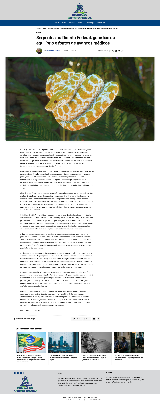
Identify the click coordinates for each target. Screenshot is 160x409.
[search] (15, 10)
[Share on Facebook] (109, 50)
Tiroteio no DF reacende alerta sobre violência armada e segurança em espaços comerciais (128, 358)
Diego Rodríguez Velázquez (55, 51)
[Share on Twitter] (112, 50)
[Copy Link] (122, 50)
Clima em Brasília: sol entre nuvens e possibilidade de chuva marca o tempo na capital (63, 358)
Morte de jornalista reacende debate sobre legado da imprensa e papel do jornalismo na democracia (96, 358)
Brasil (39, 32)
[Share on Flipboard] (116, 50)
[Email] (119, 50)
